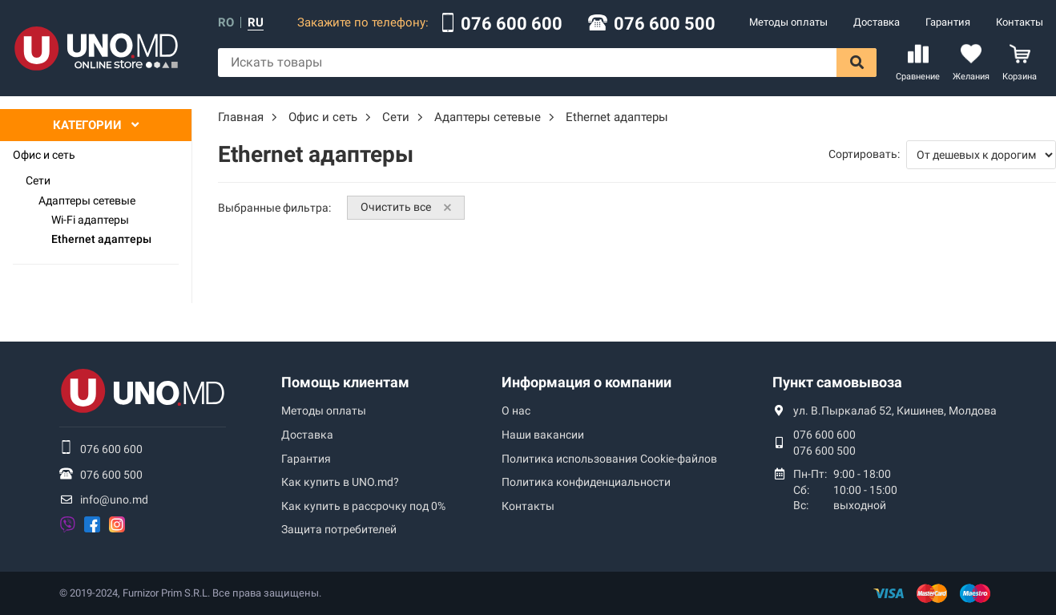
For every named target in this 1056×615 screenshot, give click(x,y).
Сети (38, 180)
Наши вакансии (543, 434)
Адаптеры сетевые (86, 200)
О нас (516, 410)
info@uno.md (114, 499)
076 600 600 (511, 24)
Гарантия (947, 22)
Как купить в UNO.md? (340, 481)
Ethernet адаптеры (101, 239)
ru (256, 23)
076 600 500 (664, 24)
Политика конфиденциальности (586, 481)
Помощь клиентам (345, 382)
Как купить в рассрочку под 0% (363, 506)
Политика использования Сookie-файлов (609, 458)
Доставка (876, 22)
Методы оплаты (788, 22)
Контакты (1019, 22)
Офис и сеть (44, 154)
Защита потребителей (339, 529)
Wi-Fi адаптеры (90, 219)
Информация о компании (586, 382)
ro (226, 23)
